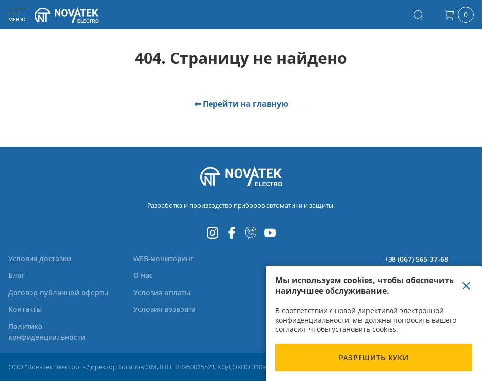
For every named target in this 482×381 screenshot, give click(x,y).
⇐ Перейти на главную (241, 103)
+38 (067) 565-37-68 (416, 259)
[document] (374, 323)
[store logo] (78, 15)
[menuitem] (39, 258)
